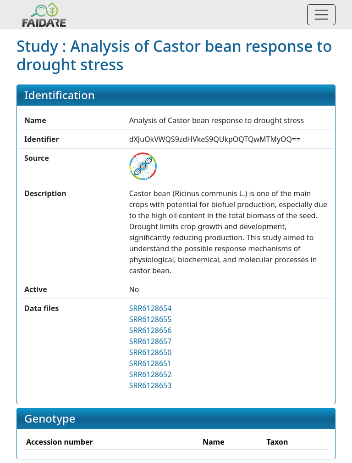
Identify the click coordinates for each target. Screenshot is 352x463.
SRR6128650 (150, 352)
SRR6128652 (150, 374)
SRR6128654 (150, 308)
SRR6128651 (150, 363)
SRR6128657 (150, 341)
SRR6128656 (150, 330)
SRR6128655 (150, 319)
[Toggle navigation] (321, 14)
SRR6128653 (150, 385)
